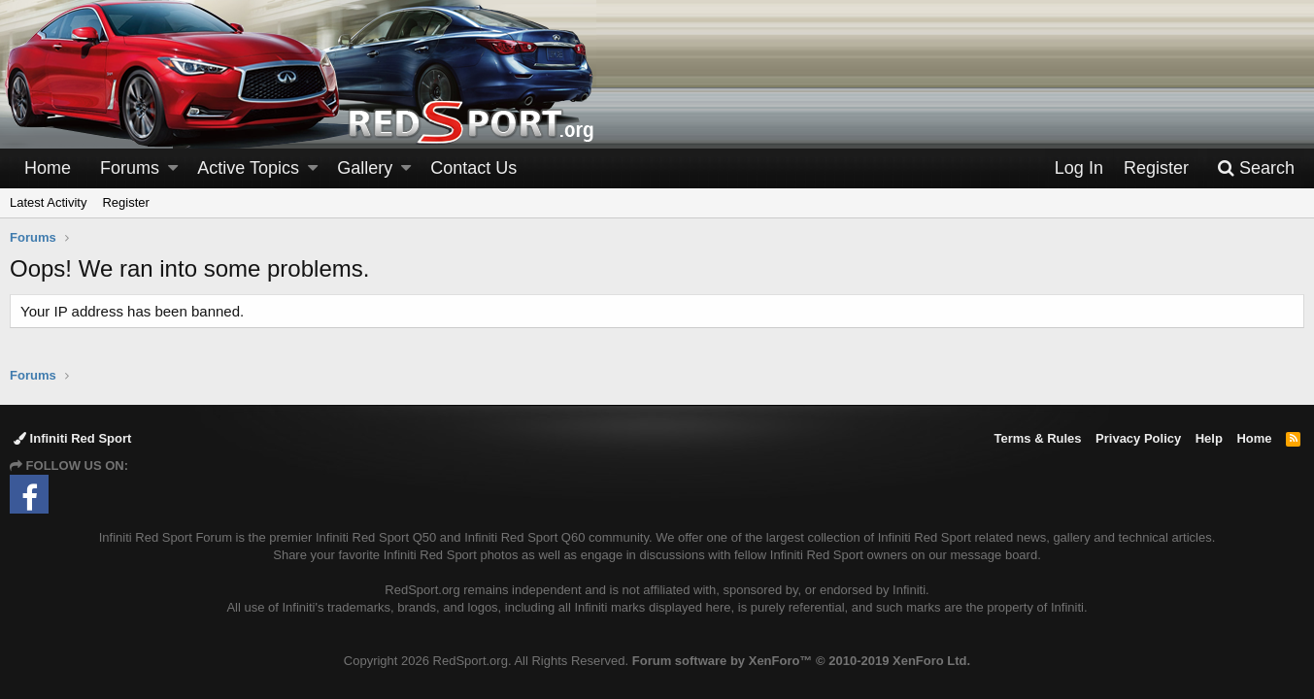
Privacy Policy (1138, 438)
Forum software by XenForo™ (801, 660)
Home (47, 168)
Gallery (364, 168)
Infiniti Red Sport (72, 438)
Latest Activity (48, 202)
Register (125, 202)
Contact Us (473, 168)
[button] (173, 168)
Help (1209, 438)
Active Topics (248, 168)
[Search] (1255, 168)
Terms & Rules (1037, 438)
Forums (129, 168)
